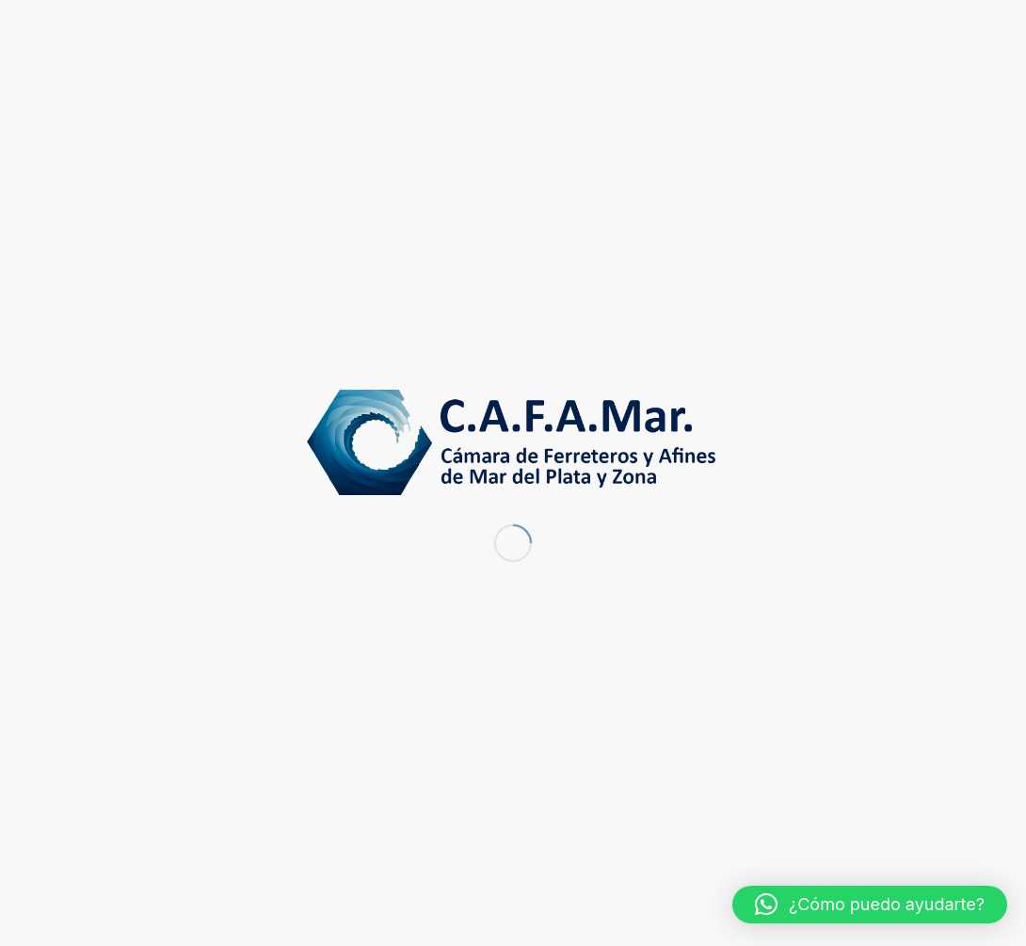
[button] (869, 904)
